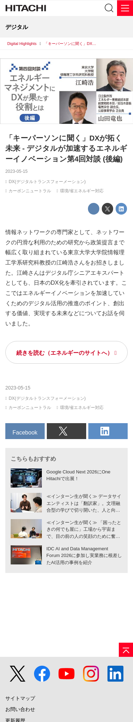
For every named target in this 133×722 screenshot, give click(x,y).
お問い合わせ (20, 709)
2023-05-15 (16, 171)
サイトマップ (20, 698)
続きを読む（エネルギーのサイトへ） (64, 352)
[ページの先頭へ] (126, 650)
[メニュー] (125, 8)
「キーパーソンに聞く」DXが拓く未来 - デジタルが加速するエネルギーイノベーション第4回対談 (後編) (66, 148)
